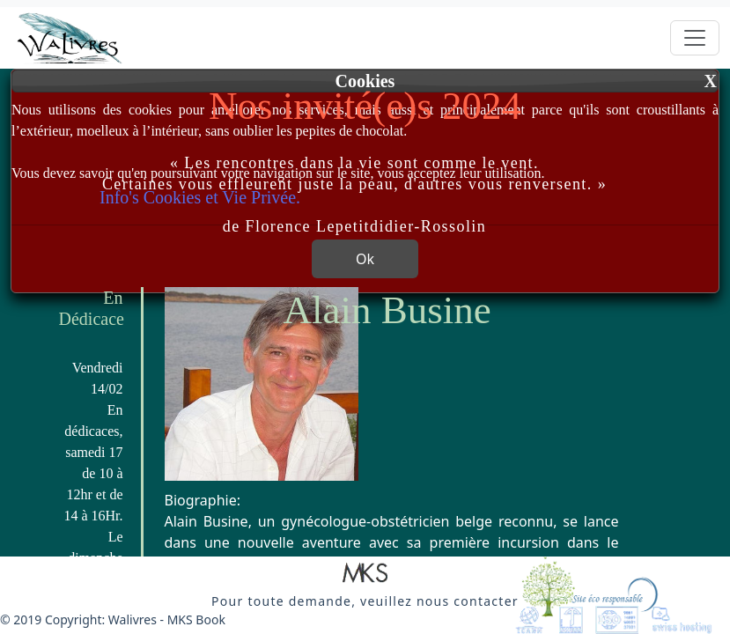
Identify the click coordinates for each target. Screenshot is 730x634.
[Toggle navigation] (694, 37)
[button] (365, 574)
